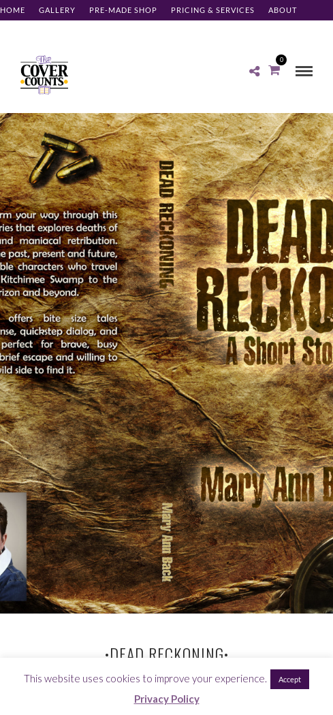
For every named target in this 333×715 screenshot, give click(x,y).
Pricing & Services (213, 9)
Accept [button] (290, 679)
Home (12, 9)
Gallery (57, 9)
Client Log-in (83, 30)
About (282, 9)
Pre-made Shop (123, 9)
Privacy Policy (167, 699)
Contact (19, 30)
